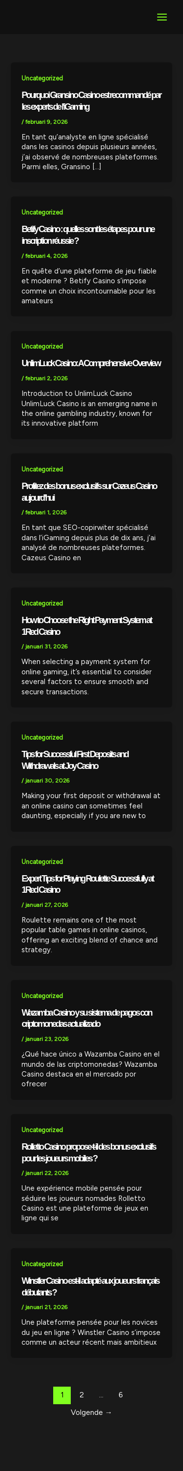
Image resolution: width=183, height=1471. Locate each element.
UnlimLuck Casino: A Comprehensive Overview (90, 363)
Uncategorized (42, 78)
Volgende (92, 1412)
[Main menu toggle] (162, 17)
